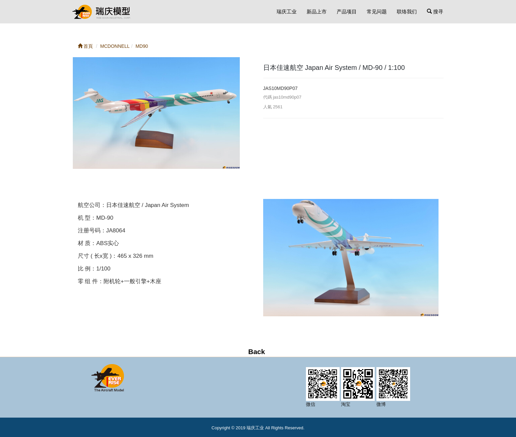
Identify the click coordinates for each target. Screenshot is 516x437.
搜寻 (435, 11)
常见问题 (377, 11)
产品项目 (347, 11)
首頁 (85, 46)
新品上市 (317, 11)
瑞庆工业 (287, 11)
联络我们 (407, 11)
